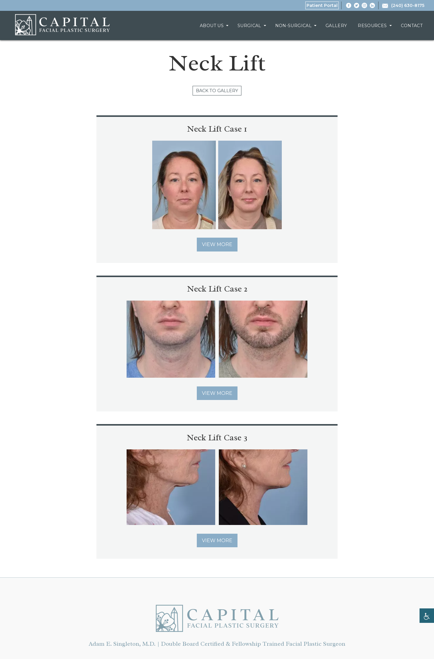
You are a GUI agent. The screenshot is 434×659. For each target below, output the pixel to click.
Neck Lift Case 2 (322, 129)
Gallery (336, 25)
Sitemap (264, 631)
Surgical (249, 25)
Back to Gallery (217, 91)
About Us (212, 25)
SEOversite (281, 648)
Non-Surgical (293, 25)
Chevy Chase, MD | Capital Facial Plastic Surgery (62, 24)
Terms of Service (180, 631)
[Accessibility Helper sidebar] (427, 615)
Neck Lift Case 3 (217, 289)
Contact (412, 25)
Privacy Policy (227, 631)
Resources (372, 25)
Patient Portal (322, 5)
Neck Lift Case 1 (111, 129)
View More (111, 245)
